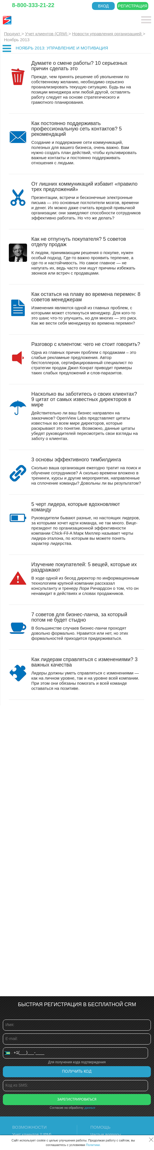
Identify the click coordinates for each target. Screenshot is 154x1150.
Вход (103, 6)
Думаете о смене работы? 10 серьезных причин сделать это (79, 65)
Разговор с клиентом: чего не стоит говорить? (85, 344)
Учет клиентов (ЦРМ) (32, 1134)
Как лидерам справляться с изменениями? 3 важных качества (84, 662)
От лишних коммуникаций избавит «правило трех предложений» (84, 186)
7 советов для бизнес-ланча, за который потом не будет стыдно (79, 617)
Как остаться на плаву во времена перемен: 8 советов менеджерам (85, 296)
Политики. (93, 1145)
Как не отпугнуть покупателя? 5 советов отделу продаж (78, 241)
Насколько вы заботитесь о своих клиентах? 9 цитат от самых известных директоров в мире (84, 399)
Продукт (12, 33)
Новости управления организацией (107, 33)
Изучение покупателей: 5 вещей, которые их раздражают (84, 567)
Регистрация (132, 6)
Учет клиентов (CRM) (46, 33)
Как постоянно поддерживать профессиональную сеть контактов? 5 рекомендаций (76, 129)
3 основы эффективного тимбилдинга (76, 459)
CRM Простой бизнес (44, 20)
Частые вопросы (106, 1134)
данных (89, 1107)
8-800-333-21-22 (33, 5)
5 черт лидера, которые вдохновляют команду (75, 506)
